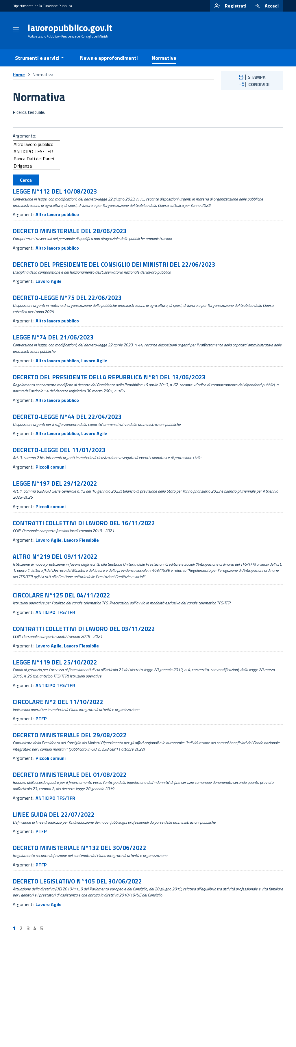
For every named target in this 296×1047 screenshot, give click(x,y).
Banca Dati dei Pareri (36, 166)
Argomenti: (23, 221)
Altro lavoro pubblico (36, 151)
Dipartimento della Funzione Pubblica (42, 6)
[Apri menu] (16, 34)
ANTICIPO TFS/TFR (36, 159)
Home (19, 81)
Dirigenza (36, 173)
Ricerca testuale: (29, 119)
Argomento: (24, 143)
